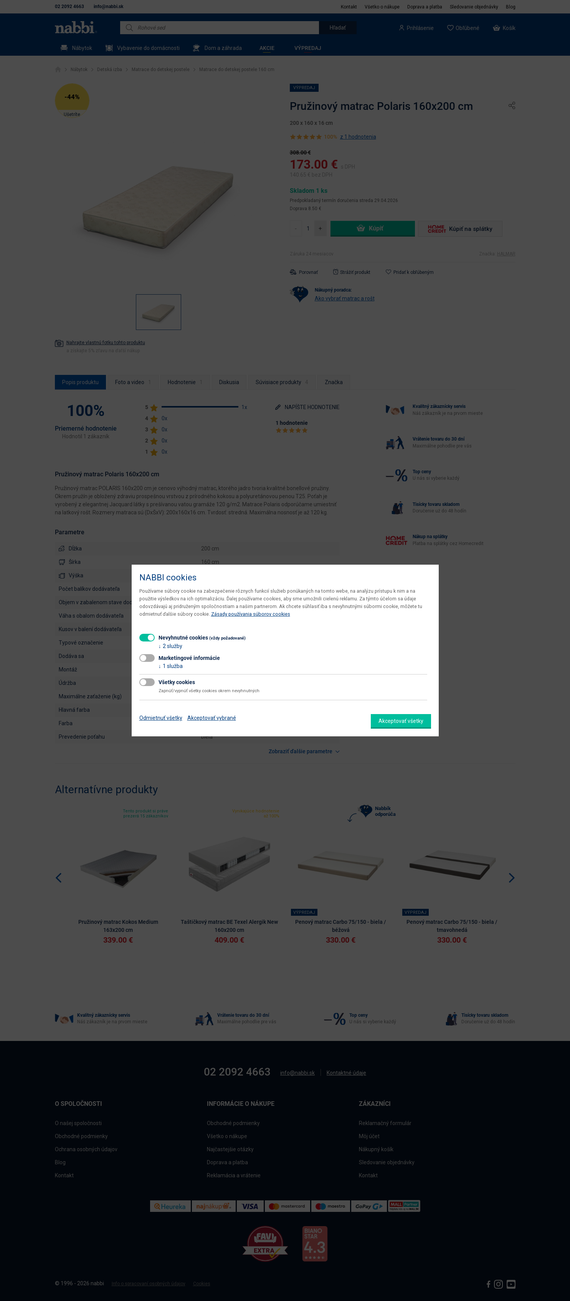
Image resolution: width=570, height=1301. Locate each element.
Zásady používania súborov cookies (250, 614)
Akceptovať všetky (400, 721)
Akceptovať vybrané (211, 718)
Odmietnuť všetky (160, 718)
